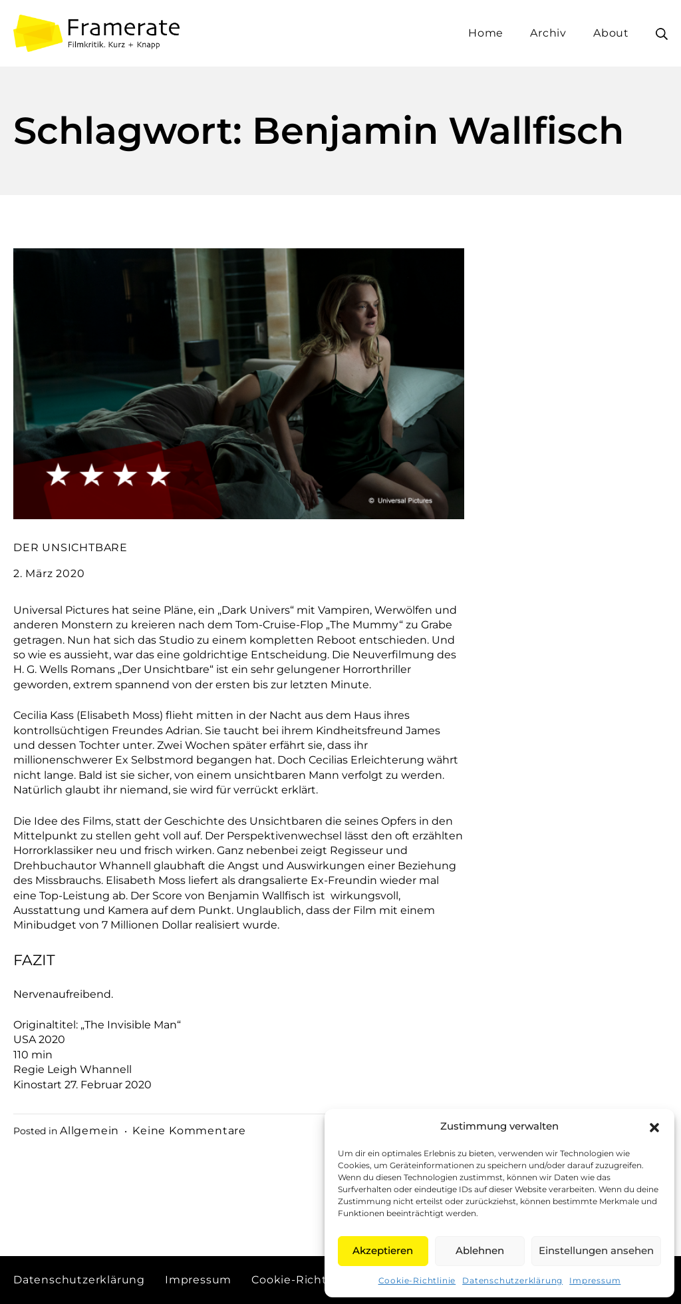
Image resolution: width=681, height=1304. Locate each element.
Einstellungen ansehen (596, 1250)
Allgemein (89, 1130)
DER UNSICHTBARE (70, 547)
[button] (654, 1126)
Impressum (594, 1280)
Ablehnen (480, 1250)
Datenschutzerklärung (512, 1280)
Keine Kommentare (189, 1130)
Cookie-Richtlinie (417, 1280)
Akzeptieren (382, 1250)
